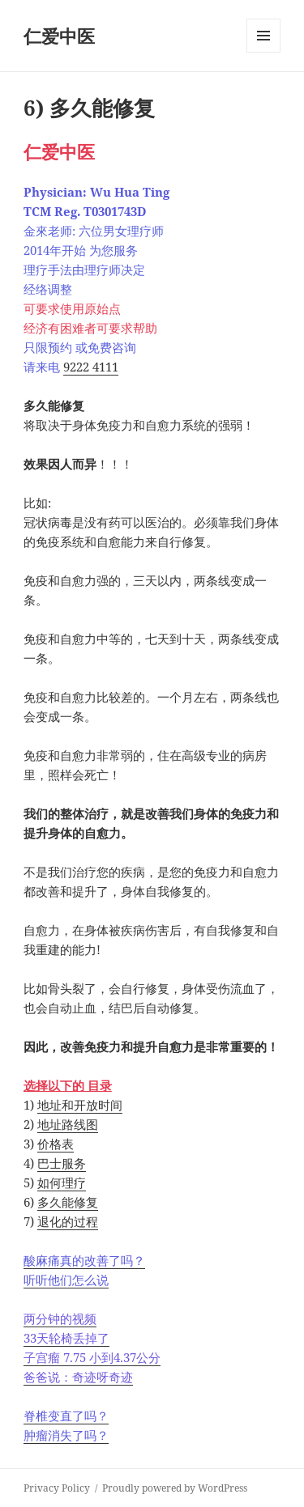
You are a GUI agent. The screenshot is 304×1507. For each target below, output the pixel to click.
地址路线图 (67, 1124)
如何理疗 (61, 1182)
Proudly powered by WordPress (174, 1488)
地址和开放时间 (79, 1105)
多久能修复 (67, 1202)
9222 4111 (90, 367)
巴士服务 (61, 1163)
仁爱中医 (59, 35)
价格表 (55, 1144)
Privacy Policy (57, 1488)
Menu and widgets (263, 52)
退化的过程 (67, 1221)
